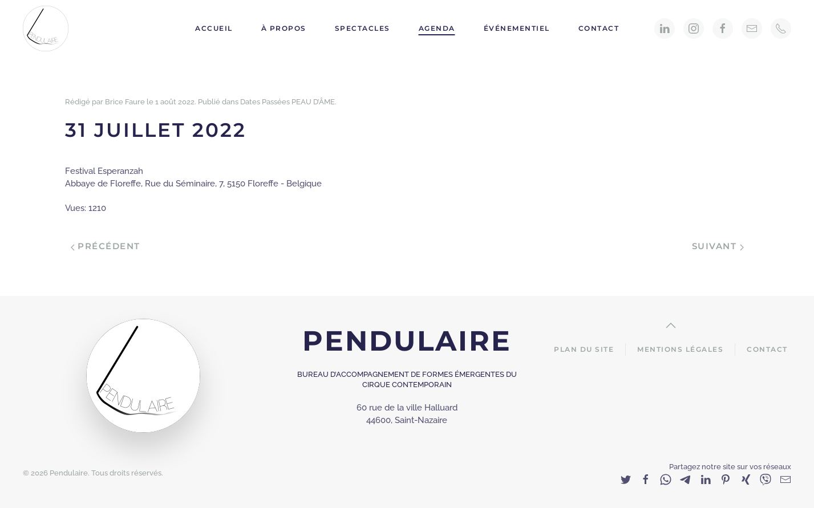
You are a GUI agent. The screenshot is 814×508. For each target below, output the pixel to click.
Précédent (105, 246)
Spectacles (362, 28)
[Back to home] (47, 28)
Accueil (214, 28)
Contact (598, 28)
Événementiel (517, 28)
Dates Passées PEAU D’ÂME (287, 101)
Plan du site (584, 349)
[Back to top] (671, 325)
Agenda (437, 28)
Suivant (718, 246)
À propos (283, 28)
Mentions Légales (680, 349)
